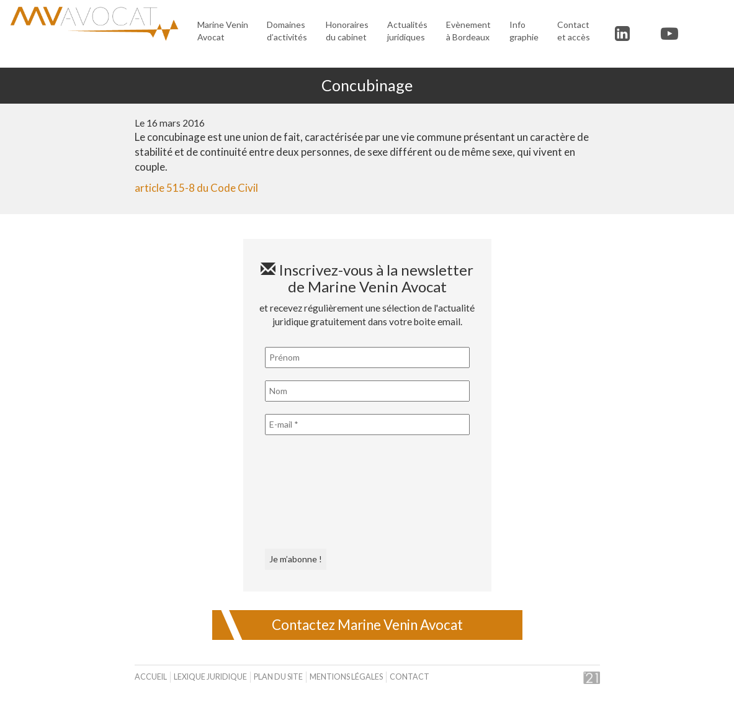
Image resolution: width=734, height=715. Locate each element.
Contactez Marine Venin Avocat (367, 624)
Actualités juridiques (407, 30)
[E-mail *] (367, 424)
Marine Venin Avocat (222, 30)
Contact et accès (573, 30)
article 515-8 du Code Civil (196, 187)
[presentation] (316, 492)
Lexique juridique (210, 676)
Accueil (151, 676)
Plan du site (278, 676)
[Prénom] (367, 357)
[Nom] (367, 391)
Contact (409, 676)
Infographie (524, 30)
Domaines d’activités (287, 30)
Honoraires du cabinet (347, 30)
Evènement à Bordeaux (468, 30)
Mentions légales (346, 676)
